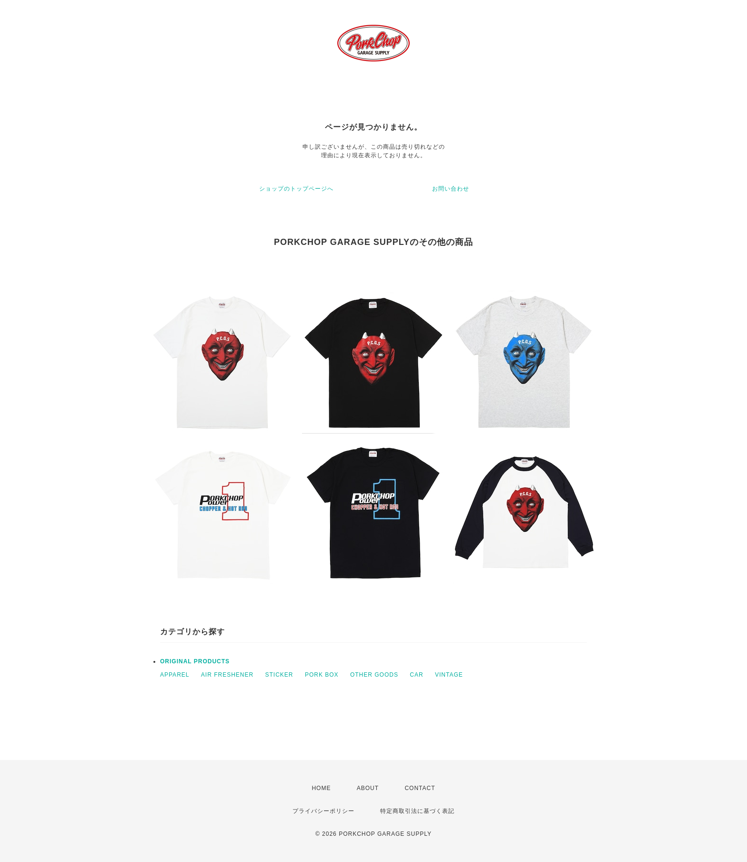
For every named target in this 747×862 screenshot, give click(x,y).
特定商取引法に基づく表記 (417, 811)
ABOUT (368, 788)
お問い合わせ (450, 188)
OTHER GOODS (374, 674)
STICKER (279, 674)
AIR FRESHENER (227, 674)
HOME (321, 788)
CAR (416, 674)
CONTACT (419, 788)
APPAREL (174, 674)
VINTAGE (449, 674)
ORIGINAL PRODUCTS (195, 661)
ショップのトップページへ (296, 188)
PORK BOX (322, 674)
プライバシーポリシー (323, 811)
